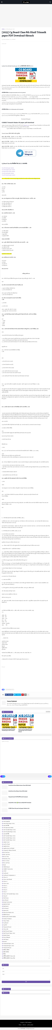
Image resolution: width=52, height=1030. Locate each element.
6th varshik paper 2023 (26, 838)
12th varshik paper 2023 (26, 832)
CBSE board (26, 867)
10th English (26, 821)
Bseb (26, 865)
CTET (26, 871)
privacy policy (30, 1024)
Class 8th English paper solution (8, 169)
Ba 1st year (26, 856)
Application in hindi (26, 848)
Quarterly (26, 910)
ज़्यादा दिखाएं (48, 711)
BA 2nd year (26, 852)
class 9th (26, 929)
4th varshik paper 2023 (26, 836)
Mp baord (26, 906)
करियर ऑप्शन (26, 950)
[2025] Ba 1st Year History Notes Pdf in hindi (17, 791)
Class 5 (26, 888)
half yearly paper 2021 (26, 933)
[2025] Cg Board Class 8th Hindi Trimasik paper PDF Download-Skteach (25, 730)
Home (20, 1024)
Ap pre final (26, 844)
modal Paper (26, 935)
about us (24, 1024)
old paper (26, 939)
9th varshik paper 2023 (26, 840)
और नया (3, 776)
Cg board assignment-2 (26, 875)
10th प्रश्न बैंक (26, 825)
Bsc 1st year (26, 861)
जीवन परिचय (26, 952)
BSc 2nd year (26, 854)
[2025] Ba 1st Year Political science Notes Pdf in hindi (19, 785)
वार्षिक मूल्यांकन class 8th (26, 958)
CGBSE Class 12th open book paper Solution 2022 (18, 808)
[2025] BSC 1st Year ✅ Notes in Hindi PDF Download (19, 802)
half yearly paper (26, 931)
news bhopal (26, 937)
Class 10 (26, 877)
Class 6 (26, 890)
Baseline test (26, 859)
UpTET (26, 925)
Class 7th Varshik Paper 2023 (26, 894)
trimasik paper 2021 (26, 943)
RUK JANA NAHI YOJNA (26, 916)
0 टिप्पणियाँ (13, 39)
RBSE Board (26, 914)
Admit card (26, 842)
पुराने (49, 776)
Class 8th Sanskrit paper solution (8, 175)
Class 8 (26, 896)
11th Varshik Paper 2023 (26, 830)
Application (26, 846)
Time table (26, 921)
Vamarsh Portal (26, 927)
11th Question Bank (26, 827)
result (26, 941)
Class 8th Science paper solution (8, 171)
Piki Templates (28, 1022)
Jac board (26, 900)
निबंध (26, 954)
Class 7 (26, 892)
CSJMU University (26, 869)
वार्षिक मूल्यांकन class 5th (26, 956)
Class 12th (26, 883)
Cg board (26, 873)
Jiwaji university (26, 902)
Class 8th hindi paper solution (8, 167)
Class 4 (26, 885)
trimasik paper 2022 (26, 946)
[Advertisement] (26, 15)
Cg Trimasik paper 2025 (9, 29)
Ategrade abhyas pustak (26, 850)
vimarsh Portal (26, 948)
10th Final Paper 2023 (26, 823)
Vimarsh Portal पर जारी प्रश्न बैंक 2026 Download (18, 796)
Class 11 (26, 881)
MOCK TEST (26, 904)
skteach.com (26, 125)
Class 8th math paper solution (8, 173)
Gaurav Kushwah (12, 701)
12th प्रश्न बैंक (26, 834)
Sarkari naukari (26, 919)
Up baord (26, 923)
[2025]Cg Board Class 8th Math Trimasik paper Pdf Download (8, 730)
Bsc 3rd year (26, 863)
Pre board (26, 908)
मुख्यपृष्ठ (3, 29)
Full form (26, 898)
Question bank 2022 (26, 912)
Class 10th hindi (26, 879)
